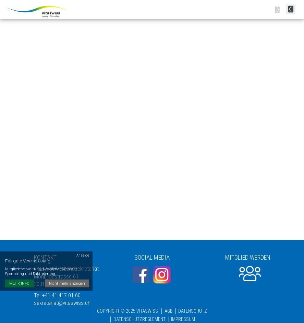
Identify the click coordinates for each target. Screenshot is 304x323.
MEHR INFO (19, 283)
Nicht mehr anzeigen (67, 283)
